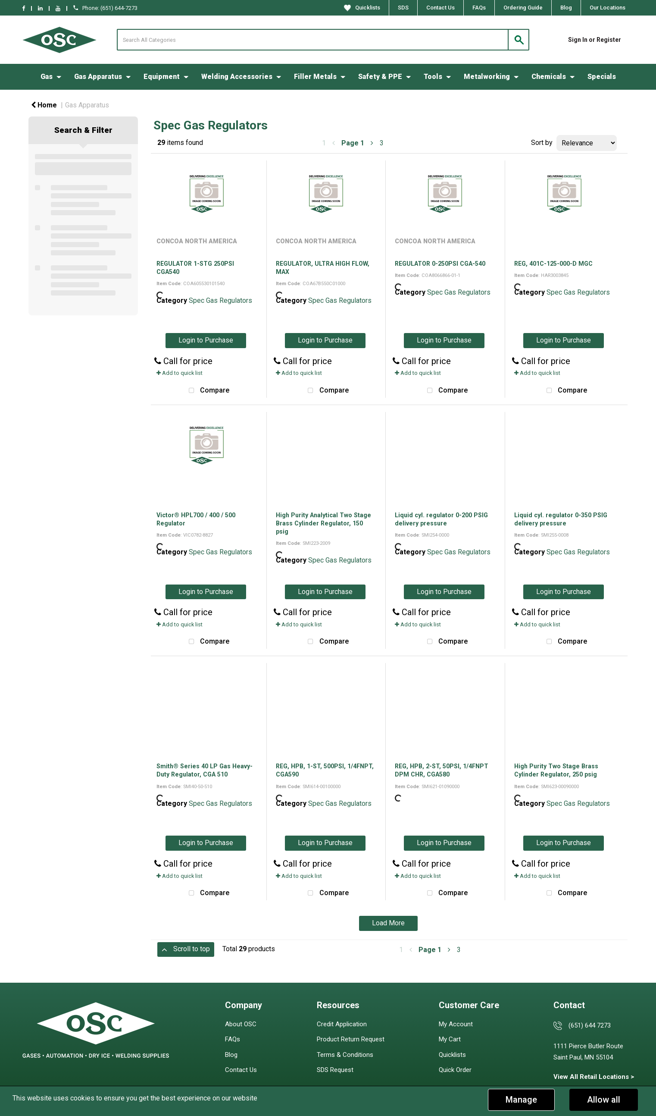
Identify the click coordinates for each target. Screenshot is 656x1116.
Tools (433, 76)
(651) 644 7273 (590, 1025)
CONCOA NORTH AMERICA (196, 241)
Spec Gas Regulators (220, 300)
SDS (403, 7)
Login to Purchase (205, 340)
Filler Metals (315, 76)
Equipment (162, 76)
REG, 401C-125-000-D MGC (553, 263)
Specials (601, 76)
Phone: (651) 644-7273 (105, 8)
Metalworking (487, 76)
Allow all (603, 1099)
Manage (521, 1099)
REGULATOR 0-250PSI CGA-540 (440, 263)
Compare (206, 391)
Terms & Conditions (345, 1055)
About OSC (240, 1024)
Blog (566, 7)
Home (44, 105)
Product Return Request (350, 1039)
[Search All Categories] (323, 39)
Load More (388, 923)
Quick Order (455, 1070)
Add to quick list (179, 373)
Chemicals (548, 76)
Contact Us (440, 7)
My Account (456, 1024)
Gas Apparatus (98, 76)
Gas (47, 76)
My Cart (450, 1039)
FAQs (479, 7)
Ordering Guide (523, 7)
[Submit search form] (518, 39)
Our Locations (607, 7)
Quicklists (362, 7)
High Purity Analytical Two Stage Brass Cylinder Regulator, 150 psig (323, 523)
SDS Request (335, 1070)
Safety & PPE (380, 76)
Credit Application (342, 1024)
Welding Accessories (236, 76)
